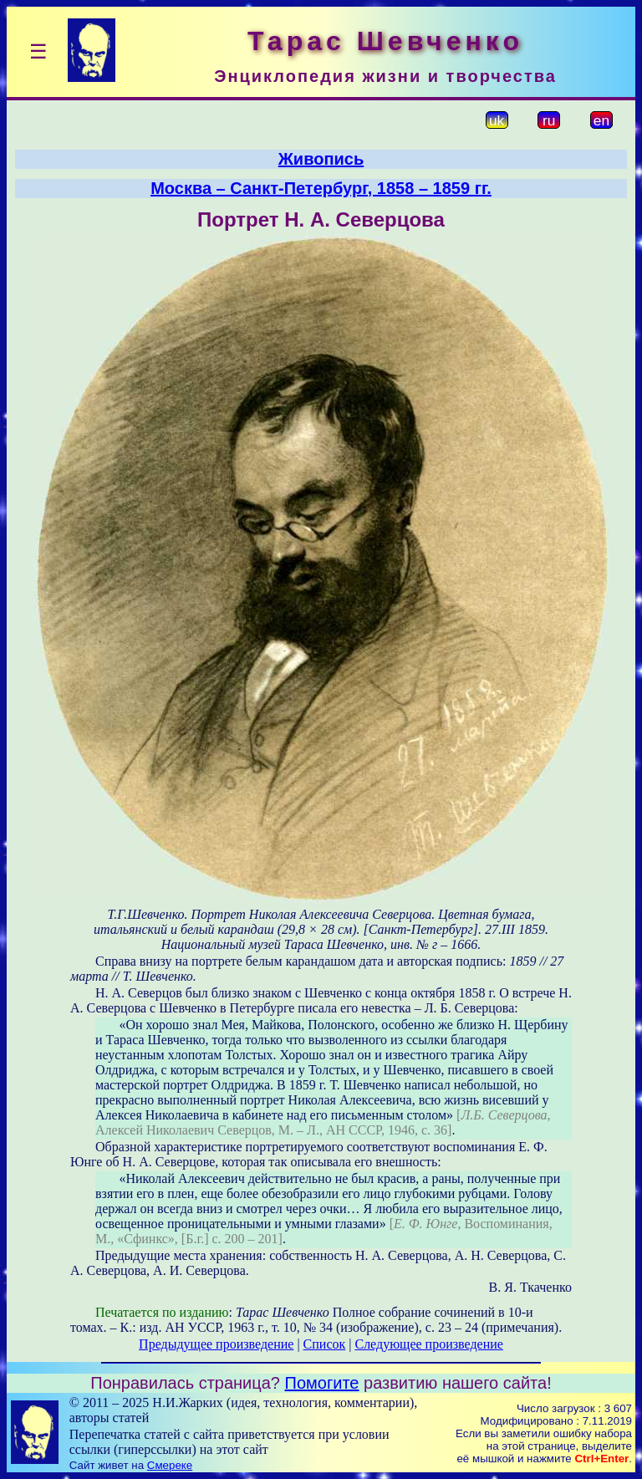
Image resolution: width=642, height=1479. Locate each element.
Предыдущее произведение (216, 1344)
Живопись (321, 159)
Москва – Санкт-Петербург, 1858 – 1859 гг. (321, 188)
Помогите (322, 1383)
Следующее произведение (428, 1344)
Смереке (169, 1465)
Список (324, 1344)
